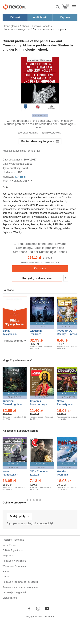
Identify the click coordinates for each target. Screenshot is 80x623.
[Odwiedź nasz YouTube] (47, 608)
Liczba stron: (10, 172)
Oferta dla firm (10, 597)
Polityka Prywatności (13, 550)
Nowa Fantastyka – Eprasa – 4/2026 (12, 474)
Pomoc (6, 571)
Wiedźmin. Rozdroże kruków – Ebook (39, 334)
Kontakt (6, 576)
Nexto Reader (9, 545)
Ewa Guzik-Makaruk (28, 132)
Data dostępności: (13, 159)
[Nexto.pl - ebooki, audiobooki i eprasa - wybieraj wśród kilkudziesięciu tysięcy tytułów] (15, 6)
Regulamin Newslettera (14, 561)
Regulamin (8, 555)
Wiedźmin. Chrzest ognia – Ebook (12, 404)
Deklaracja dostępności (14, 592)
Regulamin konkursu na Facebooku (20, 582)
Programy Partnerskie (13, 539)
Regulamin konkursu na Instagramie (20, 587)
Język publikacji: (12, 168)
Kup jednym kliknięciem (37, 278)
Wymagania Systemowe (15, 566)
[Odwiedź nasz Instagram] (38, 608)
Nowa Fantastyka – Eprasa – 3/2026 (66, 404)
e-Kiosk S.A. (49, 616)
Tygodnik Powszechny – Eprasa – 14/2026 (40, 404)
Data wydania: (11, 163)
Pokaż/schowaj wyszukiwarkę (58, 7)
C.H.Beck (20, 176)
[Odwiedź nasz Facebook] (29, 608)
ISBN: (6, 181)
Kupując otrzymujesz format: (19, 150)
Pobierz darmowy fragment (37, 141)
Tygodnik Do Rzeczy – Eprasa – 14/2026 (67, 334)
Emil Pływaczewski (51, 132)
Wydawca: (9, 176)
